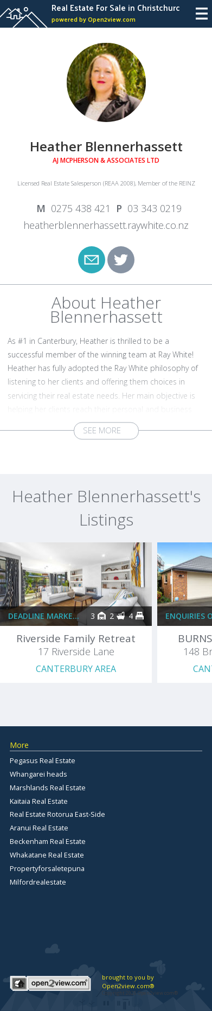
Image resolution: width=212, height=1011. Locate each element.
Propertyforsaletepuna (47, 868)
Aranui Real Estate (39, 828)
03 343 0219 (154, 208)
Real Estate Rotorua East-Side (57, 814)
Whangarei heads (38, 774)
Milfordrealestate (38, 882)
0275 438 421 (81, 208)
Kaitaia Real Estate (39, 801)
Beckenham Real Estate (48, 841)
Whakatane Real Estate (47, 855)
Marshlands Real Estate (48, 787)
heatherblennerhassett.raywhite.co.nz (106, 225)
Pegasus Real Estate (42, 760)
